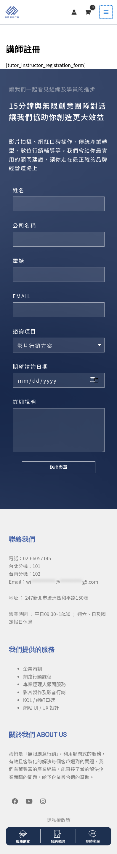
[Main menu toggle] (106, 12)
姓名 (19, 190)
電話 (19, 260)
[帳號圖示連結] (74, 12)
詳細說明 (24, 402)
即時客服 (93, 841)
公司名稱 (24, 225)
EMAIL (22, 296)
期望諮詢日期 (30, 366)
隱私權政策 (58, 820)
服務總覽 (23, 841)
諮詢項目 (24, 331)
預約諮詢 (58, 841)
